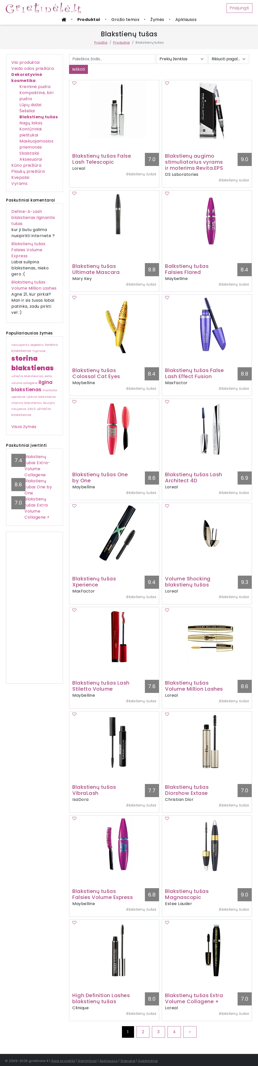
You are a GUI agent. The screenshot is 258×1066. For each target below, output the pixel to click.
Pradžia (101, 42)
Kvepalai (20, 177)
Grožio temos (125, 19)
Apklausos (186, 19)
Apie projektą (63, 1060)
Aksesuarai (30, 159)
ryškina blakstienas (41, 397)
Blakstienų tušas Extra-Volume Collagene (37, 466)
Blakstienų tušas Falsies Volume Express (28, 250)
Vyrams (19, 183)
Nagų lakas (30, 123)
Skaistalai (29, 153)
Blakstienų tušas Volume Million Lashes (34, 285)
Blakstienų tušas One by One (38, 487)
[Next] (190, 1032)
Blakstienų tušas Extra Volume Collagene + (37, 508)
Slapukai (128, 1060)
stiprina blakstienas (26, 403)
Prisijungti (239, 8)
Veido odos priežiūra (32, 68)
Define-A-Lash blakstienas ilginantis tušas (33, 218)
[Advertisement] (34, 607)
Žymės (157, 19)
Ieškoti (78, 69)
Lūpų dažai (30, 105)
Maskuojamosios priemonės (36, 144)
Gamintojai (87, 1060)
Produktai (88, 19)
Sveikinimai (148, 1060)
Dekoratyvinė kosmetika (26, 77)
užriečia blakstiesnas (27, 376)
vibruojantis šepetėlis (27, 345)
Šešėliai (27, 111)
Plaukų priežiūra (28, 171)
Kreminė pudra (35, 87)
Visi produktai (25, 62)
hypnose (39, 351)
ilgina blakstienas (32, 386)
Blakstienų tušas (38, 117)
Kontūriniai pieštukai (30, 132)
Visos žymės (24, 427)
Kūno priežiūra (26, 165)
